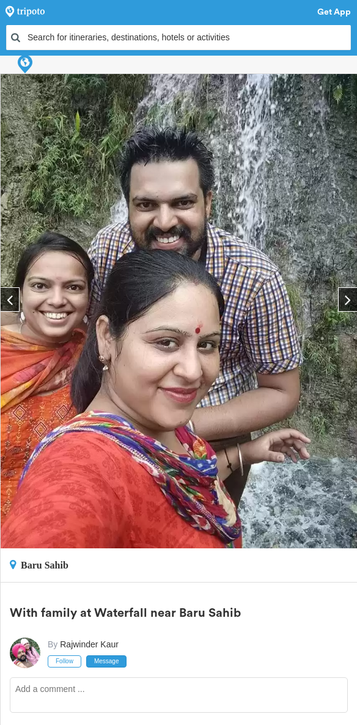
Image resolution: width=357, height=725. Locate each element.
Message (106, 661)
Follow (64, 661)
